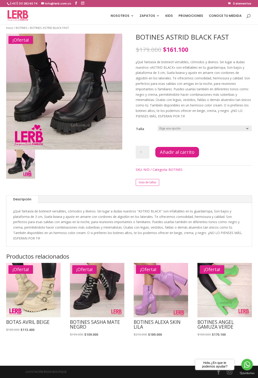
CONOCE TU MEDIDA (225, 16)
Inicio (9, 28)
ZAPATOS (147, 16)
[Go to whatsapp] (247, 364)
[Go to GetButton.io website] (247, 373)
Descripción (22, 199)
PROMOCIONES (191, 16)
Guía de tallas (147, 182)
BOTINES (22, 28)
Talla (140, 129)
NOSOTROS (120, 16)
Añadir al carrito (177, 152)
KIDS (169, 16)
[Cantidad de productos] (142, 152)
